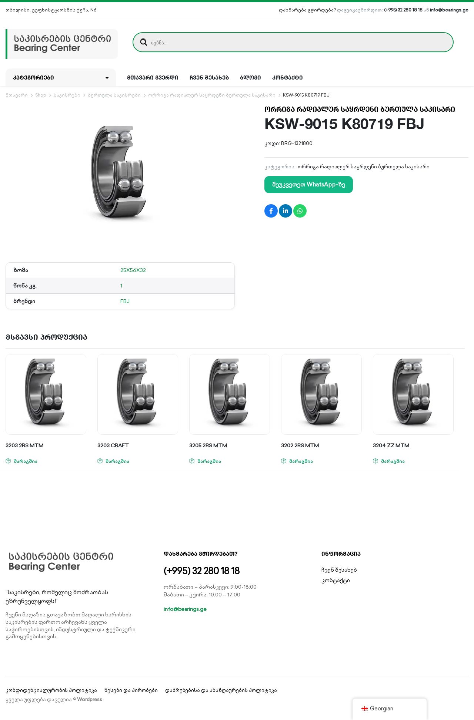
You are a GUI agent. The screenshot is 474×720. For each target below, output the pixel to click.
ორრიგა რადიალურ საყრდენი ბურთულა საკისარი (212, 95)
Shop (40, 95)
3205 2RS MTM (208, 445)
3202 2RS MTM (300, 445)
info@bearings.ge (449, 10)
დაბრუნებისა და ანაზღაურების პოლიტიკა (221, 690)
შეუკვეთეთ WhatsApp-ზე (308, 184)
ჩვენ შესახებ (209, 77)
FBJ (125, 301)
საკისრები (67, 95)
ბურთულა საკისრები (114, 95)
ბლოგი (250, 77)
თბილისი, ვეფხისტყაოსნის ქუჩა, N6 (51, 10)
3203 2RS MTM (24, 445)
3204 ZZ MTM (391, 445)
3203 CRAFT (113, 445)
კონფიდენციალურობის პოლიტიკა (51, 690)
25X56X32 (133, 270)
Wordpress (89, 699)
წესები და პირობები (130, 690)
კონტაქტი (287, 77)
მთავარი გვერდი (153, 77)
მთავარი (17, 95)
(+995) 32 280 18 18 (403, 10)
